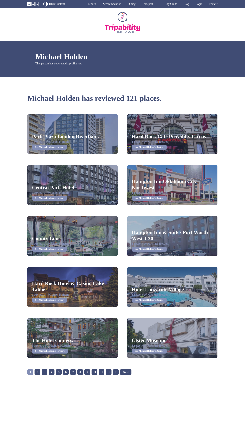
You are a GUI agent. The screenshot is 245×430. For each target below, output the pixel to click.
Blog (186, 4)
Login (199, 4)
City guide (171, 4)
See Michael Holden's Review (49, 147)
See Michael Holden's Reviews (50, 351)
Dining (132, 4)
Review (213, 4)
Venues (92, 4)
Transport (147, 4)
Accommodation (111, 4)
